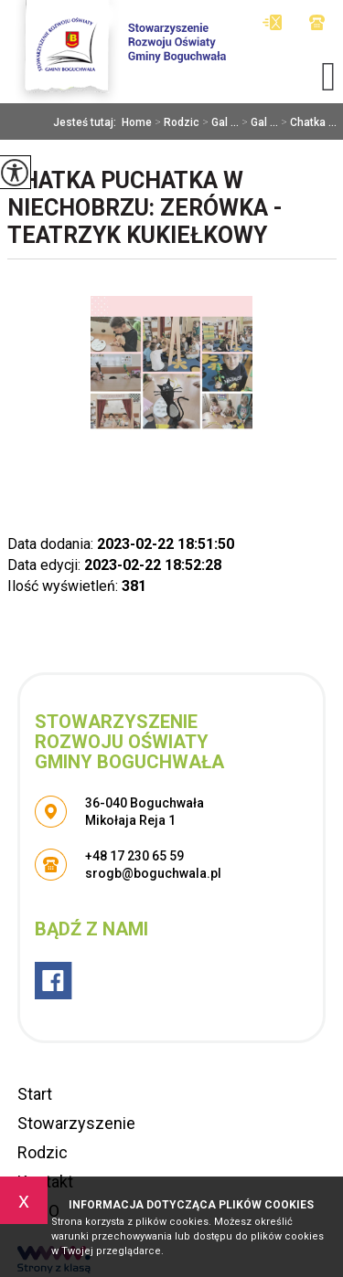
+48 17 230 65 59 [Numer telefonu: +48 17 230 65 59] (134, 856)
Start (34, 1093)
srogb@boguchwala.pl (272, 22)
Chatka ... (307, 122)
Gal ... (219, 122)
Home (137, 122)
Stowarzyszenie (76, 1123)
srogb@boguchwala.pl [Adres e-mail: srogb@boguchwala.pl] (153, 873)
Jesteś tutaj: (87, 122)
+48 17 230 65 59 (317, 22)
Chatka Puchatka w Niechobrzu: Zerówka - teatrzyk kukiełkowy (145, 207)
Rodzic (175, 122)
